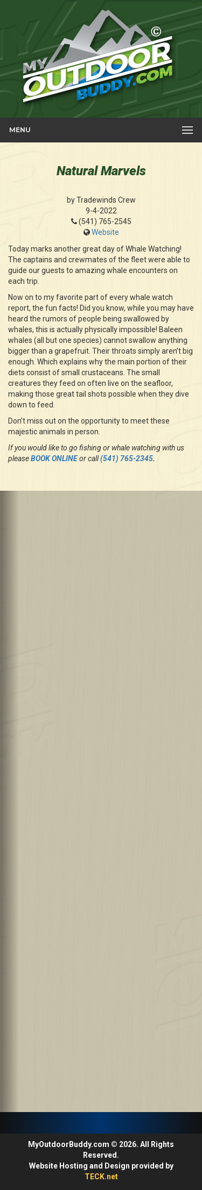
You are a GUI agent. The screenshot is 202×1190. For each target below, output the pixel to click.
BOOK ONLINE (54, 458)
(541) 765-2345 (126, 458)
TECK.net (101, 1176)
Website (105, 232)
